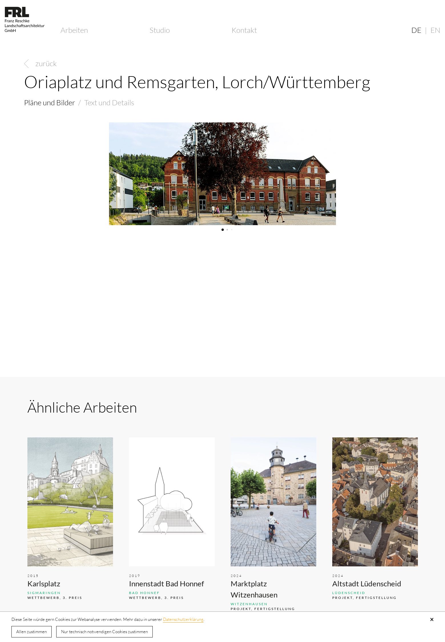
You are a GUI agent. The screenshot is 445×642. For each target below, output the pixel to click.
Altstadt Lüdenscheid (366, 583)
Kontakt (244, 30)
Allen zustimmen (31, 631)
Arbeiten (74, 30)
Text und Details (109, 102)
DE (416, 30)
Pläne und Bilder (49, 102)
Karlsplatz (43, 583)
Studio (160, 30)
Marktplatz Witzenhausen (254, 589)
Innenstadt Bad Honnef (166, 583)
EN (435, 30)
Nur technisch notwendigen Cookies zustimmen (104, 631)
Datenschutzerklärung (183, 619)
